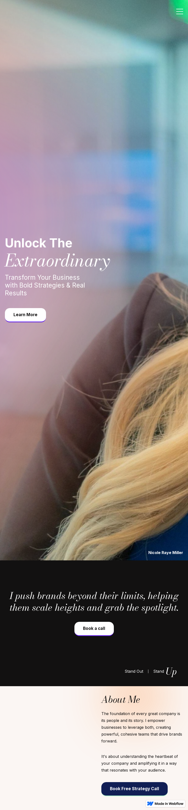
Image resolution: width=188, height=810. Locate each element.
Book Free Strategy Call (134, 788)
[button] (179, 11)
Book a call (94, 628)
